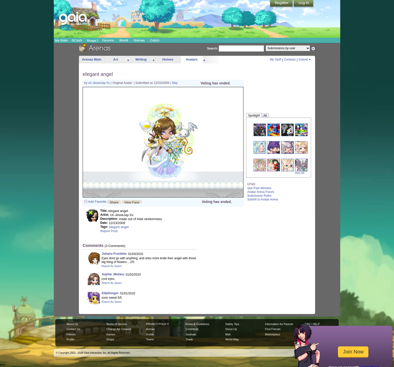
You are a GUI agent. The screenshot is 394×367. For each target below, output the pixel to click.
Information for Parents (279, 324)
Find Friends (272, 329)
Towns (150, 339)
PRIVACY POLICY (157, 324)
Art (115, 59)
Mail (227, 334)
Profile (70, 339)
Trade (189, 339)
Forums (108, 40)
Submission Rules (259, 195)
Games (139, 40)
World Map (232, 339)
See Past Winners (259, 188)
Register (281, 4)
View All (299, 172)
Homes (167, 59)
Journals (191, 334)
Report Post (109, 231)
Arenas (150, 329)
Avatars (192, 59)
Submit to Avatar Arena (262, 199)
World (123, 40)
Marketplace (272, 334)
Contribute (192, 329)
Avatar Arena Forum (260, 192)
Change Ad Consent (118, 329)
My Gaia (61, 40)
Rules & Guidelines (197, 324)
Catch (155, 40)
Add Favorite (97, 201)
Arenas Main (91, 59)
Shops (92, 40)
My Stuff (275, 59)
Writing (141, 59)
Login (303, 4)
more (128, 59)
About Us (72, 324)
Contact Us (73, 329)
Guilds (150, 334)
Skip (174, 83)
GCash (77, 40)
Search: (212, 48)
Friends (71, 334)
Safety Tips (232, 324)
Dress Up (231, 329)
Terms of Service (116, 324)
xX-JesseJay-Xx (99, 83)
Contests (290, 59)
